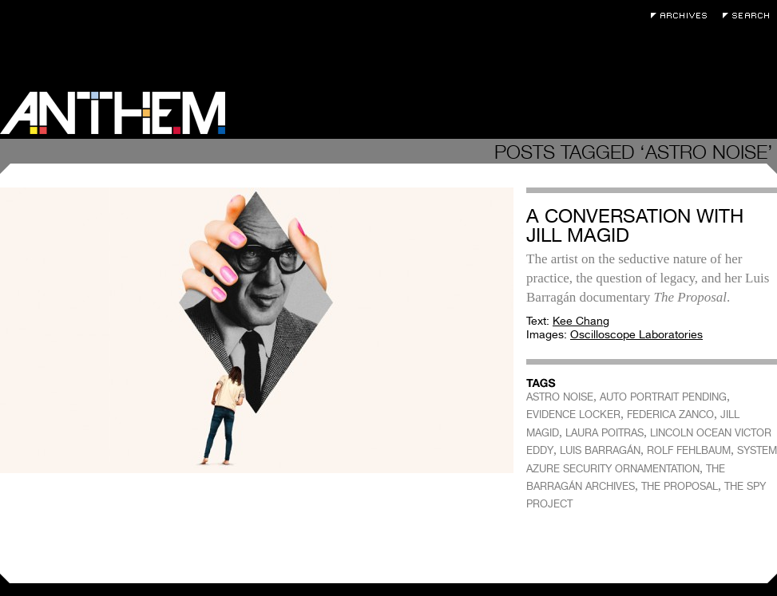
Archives (683, 15)
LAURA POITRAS (604, 433)
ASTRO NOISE (559, 397)
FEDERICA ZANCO (670, 414)
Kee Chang (581, 320)
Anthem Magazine (112, 113)
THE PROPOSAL (679, 486)
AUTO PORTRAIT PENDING (663, 397)
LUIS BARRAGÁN (600, 450)
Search (750, 15)
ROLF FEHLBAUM (689, 450)
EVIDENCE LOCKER (573, 414)
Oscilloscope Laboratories (636, 334)
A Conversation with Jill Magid (634, 225)
